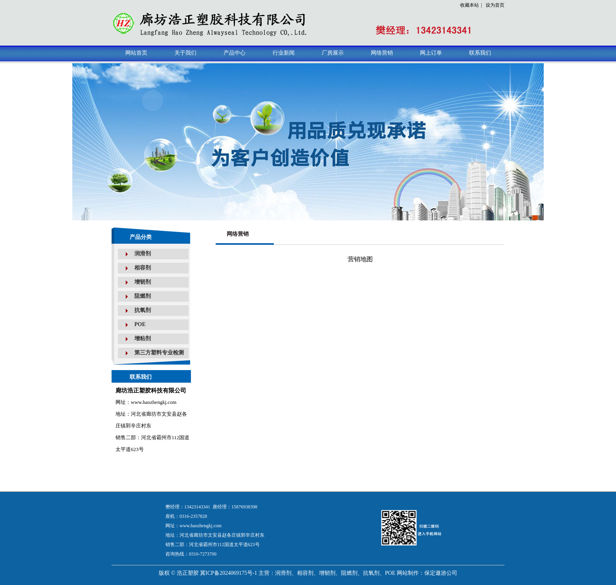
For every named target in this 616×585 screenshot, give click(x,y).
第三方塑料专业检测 (159, 353)
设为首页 (495, 5)
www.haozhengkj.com (201, 525)
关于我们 (185, 53)
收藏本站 (469, 5)
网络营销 (382, 53)
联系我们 (480, 53)
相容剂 (142, 268)
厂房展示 (333, 53)
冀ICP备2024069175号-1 (228, 573)
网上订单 (431, 53)
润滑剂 (142, 254)
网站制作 (408, 573)
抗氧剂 (142, 310)
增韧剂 (142, 282)
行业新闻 (284, 53)
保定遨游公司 (440, 573)
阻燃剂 (142, 296)
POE (140, 324)
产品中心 (235, 53)
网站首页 (136, 53)
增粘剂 (142, 338)
